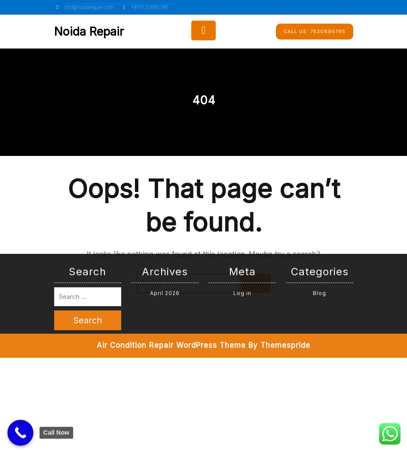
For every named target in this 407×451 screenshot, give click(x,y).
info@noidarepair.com (84, 7)
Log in (242, 205)
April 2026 (165, 205)
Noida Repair (89, 31)
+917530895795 (145, 7)
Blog (319, 205)
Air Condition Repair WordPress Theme (171, 257)
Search (255, 283)
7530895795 (315, 31)
